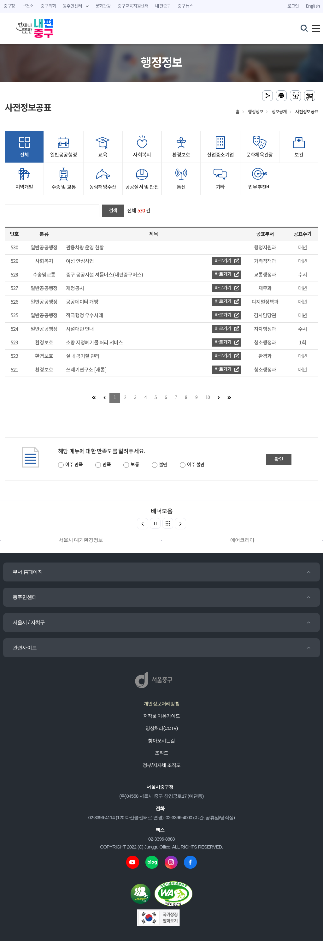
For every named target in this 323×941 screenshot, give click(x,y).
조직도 (161, 752)
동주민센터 (25, 597)
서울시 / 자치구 (29, 622)
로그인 (293, 6)
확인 (278, 459)
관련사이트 (25, 647)
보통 (135, 465)
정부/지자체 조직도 (161, 765)
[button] (180, 523)
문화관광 (103, 6)
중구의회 (48, 6)
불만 (163, 465)
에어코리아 (242, 540)
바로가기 (226, 261)
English (313, 6)
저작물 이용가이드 (161, 715)
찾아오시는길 (161, 740)
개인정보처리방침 (161, 703)
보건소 (28, 6)
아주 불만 (195, 465)
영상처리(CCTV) (161, 728)
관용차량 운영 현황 (85, 248)
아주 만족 (74, 465)
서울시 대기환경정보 (81, 540)
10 (207, 397)
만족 (107, 465)
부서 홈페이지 (28, 572)
